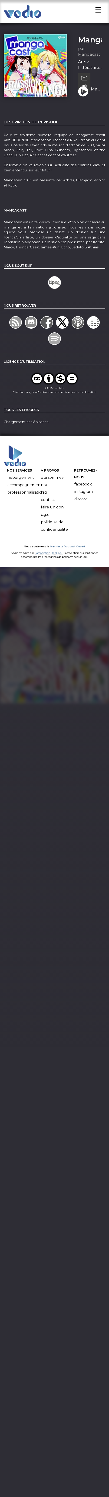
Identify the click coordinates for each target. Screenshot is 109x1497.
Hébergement (20, 478)
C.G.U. (45, 515)
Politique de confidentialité (54, 526)
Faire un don (52, 507)
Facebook (83, 484)
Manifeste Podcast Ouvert (67, 547)
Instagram (83, 492)
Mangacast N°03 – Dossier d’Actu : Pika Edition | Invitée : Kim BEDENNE (96, 90)
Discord (81, 499)
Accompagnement (24, 485)
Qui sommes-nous (53, 482)
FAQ (44, 493)
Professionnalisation (25, 493)
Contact (48, 500)
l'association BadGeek (49, 553)
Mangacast (89, 55)
